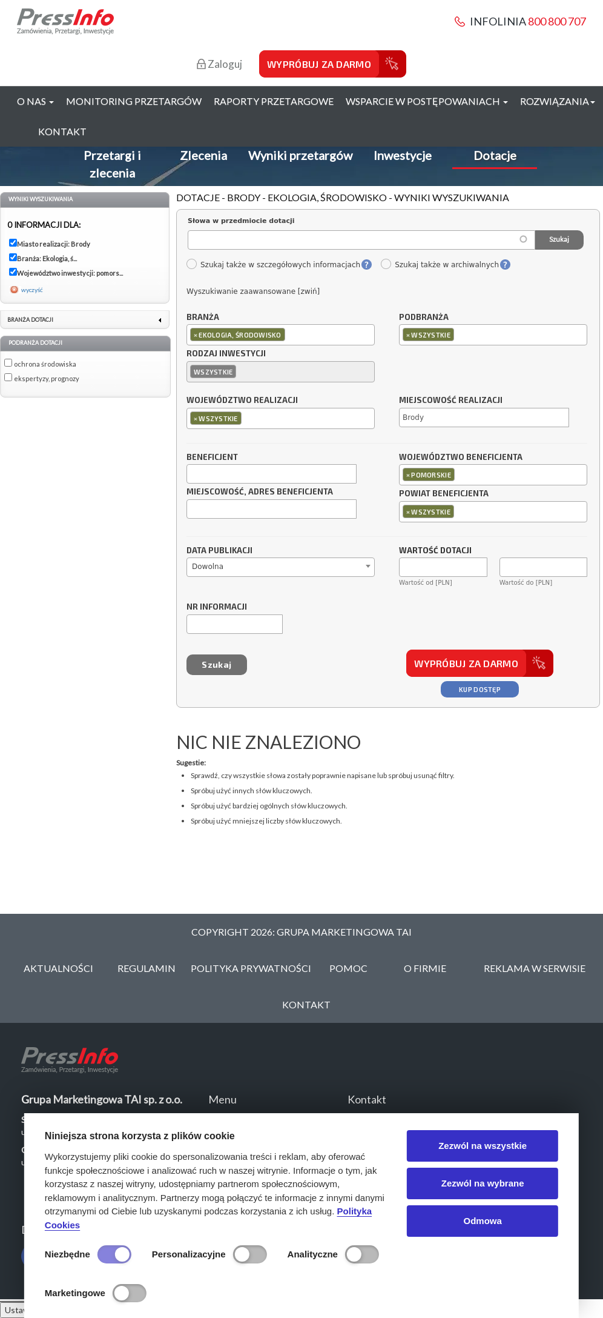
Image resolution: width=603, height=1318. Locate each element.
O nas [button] (35, 101)
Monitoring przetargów (134, 101)
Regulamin (146, 968)
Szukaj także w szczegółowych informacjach (273, 265)
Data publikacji (219, 551)
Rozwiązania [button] (557, 101)
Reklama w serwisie (534, 968)
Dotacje (494, 155)
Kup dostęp (480, 689)
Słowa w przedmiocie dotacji (241, 221)
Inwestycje (403, 155)
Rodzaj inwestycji (226, 354)
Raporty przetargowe (274, 101)
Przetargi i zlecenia (112, 164)
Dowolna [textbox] (207, 566)
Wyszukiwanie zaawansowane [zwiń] (253, 291)
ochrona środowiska (45, 364)
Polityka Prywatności (251, 968)
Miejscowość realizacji (450, 400)
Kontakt (62, 131)
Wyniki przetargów (300, 155)
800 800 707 (557, 21)
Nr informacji (216, 607)
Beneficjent (212, 457)
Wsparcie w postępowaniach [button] (427, 101)
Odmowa (482, 1221)
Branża (202, 317)
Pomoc (348, 968)
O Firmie (425, 968)
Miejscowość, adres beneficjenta (259, 492)
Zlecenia (203, 155)
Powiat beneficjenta (444, 494)
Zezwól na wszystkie (482, 1145)
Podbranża (424, 317)
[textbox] (291, 334)
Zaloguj (219, 64)
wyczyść (32, 289)
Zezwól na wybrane (482, 1183)
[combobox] (280, 334)
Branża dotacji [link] (30, 319)
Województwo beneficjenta (460, 457)
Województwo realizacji (242, 400)
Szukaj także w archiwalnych (439, 265)
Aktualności (58, 968)
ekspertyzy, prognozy (46, 378)
